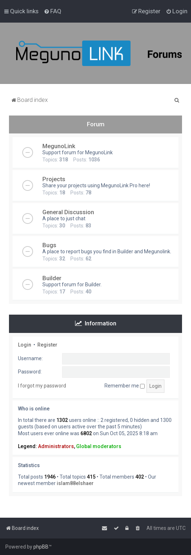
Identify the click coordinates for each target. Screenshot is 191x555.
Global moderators (98, 446)
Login (24, 345)
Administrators (56, 446)
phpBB (40, 547)
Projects (53, 179)
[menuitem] (52, 11)
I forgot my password (42, 386)
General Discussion (68, 212)
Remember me (124, 386)
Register (47, 345)
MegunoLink (58, 146)
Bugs (49, 245)
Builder (51, 278)
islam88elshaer (75, 483)
